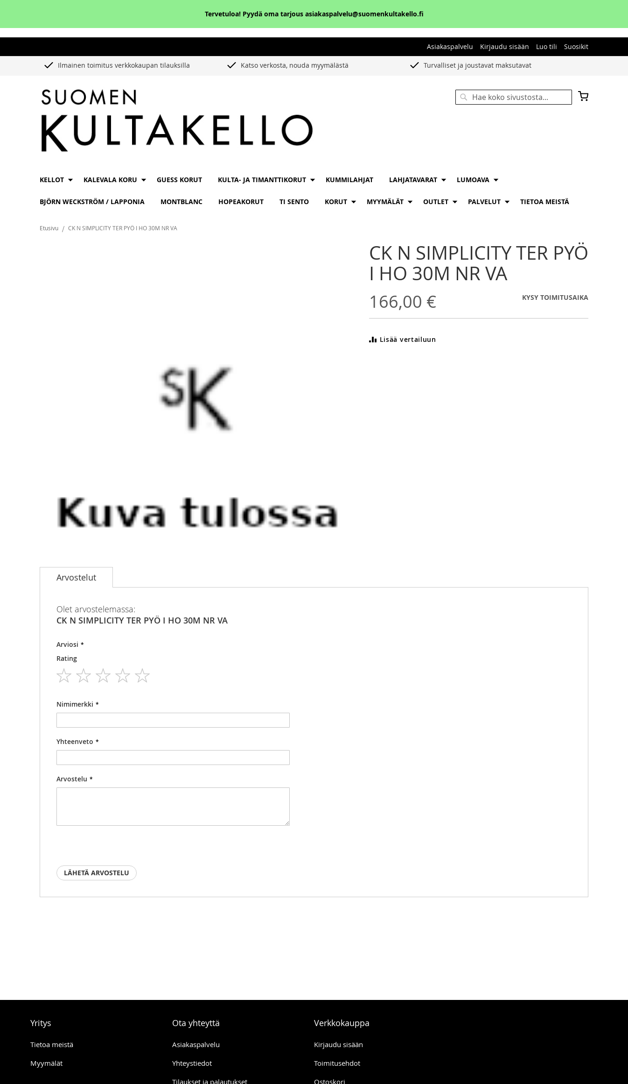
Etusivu (49, 228)
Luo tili (546, 46)
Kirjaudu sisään (504, 46)
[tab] (76, 577)
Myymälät (46, 1063)
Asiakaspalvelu (450, 46)
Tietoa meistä (51, 1044)
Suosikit (576, 46)
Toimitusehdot (337, 1063)
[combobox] (513, 97)
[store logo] (177, 121)
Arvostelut (76, 577)
